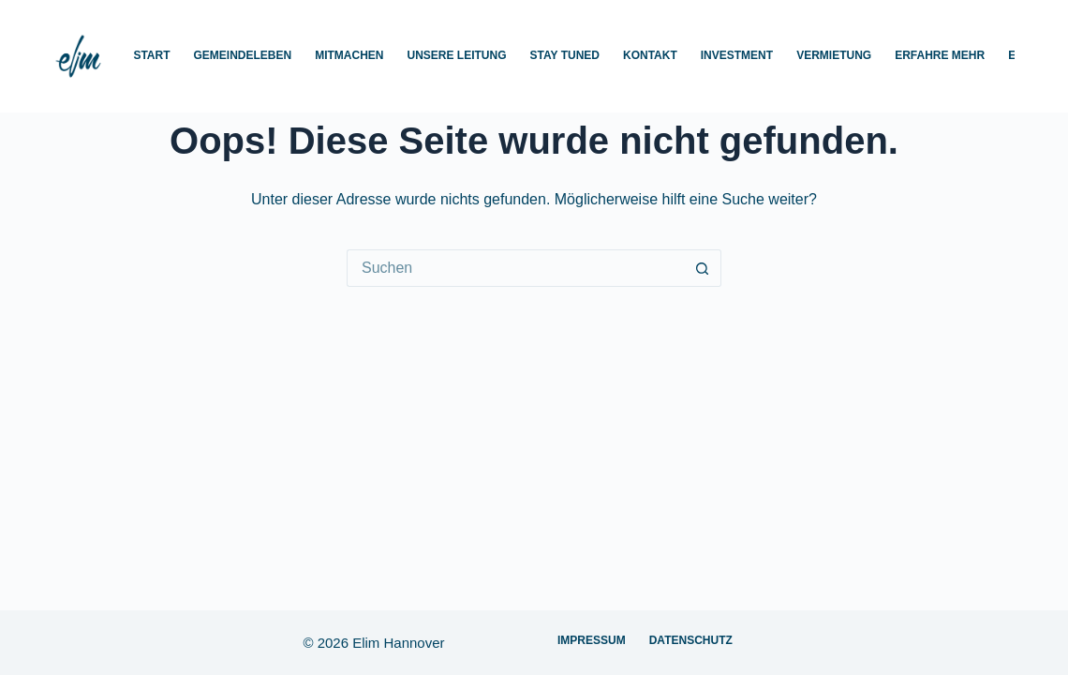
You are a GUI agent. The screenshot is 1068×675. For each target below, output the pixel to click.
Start (151, 55)
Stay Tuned (565, 55)
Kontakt (650, 55)
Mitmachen (349, 55)
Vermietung (833, 55)
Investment (737, 55)
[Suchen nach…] (515, 268)
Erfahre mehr (940, 55)
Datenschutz (691, 640)
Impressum (591, 640)
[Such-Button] (702, 268)
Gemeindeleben (243, 55)
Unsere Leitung (457, 55)
